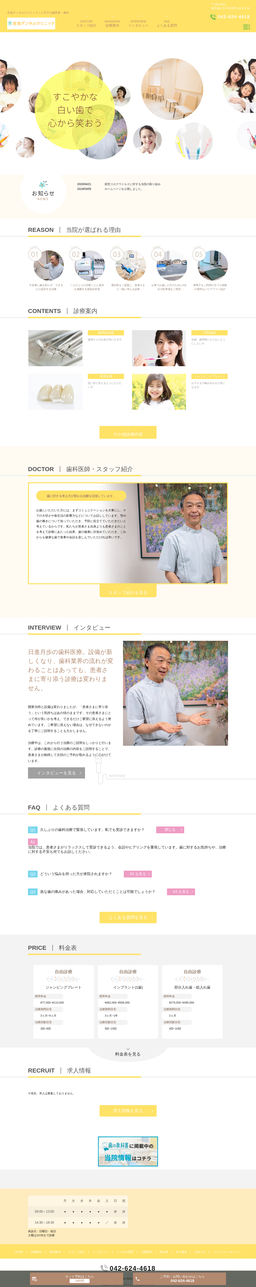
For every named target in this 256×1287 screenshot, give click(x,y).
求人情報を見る (128, 1087)
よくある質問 (125, 1228)
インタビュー (100, 1228)
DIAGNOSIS (112, 24)
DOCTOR (86, 24)
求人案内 (181, 1228)
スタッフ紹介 (76, 1228)
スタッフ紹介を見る (128, 569)
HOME (19, 1228)
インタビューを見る (56, 749)
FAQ (167, 24)
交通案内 (146, 1228)
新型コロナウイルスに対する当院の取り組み (133, 160)
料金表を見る (128, 1030)
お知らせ (200, 1228)
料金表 (164, 1228)
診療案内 (36, 1228)
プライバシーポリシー (227, 1228)
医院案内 (55, 1228)
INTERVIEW (138, 24)
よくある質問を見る (128, 894)
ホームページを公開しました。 (124, 165)
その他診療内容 (128, 411)
